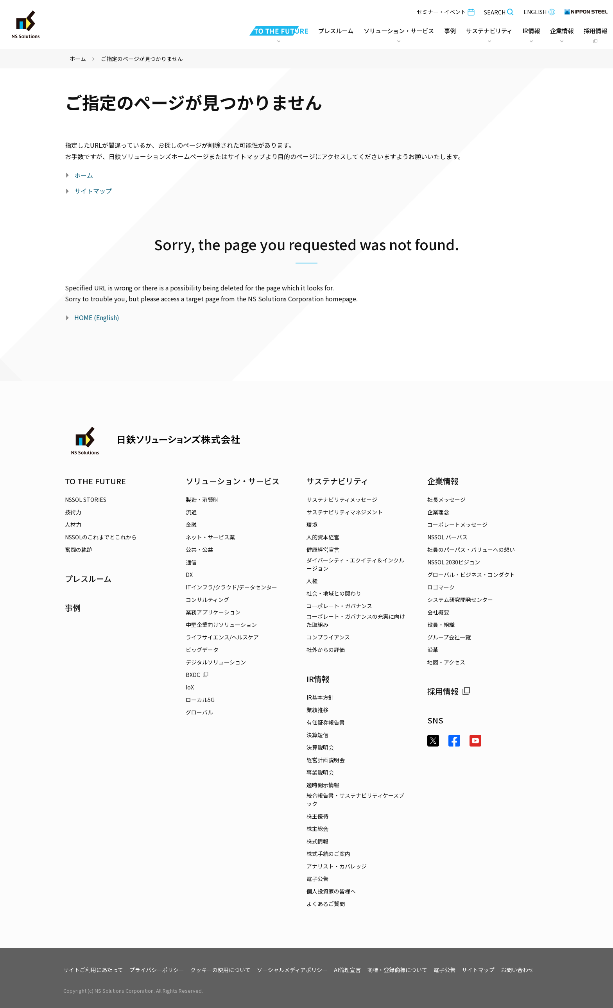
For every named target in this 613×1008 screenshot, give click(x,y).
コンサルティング (207, 599)
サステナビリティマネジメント (344, 512)
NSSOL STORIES (85, 499)
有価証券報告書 (325, 722)
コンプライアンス (328, 637)
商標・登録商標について (397, 970)
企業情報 (443, 481)
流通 (191, 512)
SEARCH (499, 12)
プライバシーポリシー (156, 970)
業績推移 (317, 710)
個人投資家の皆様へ (331, 891)
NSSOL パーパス (447, 537)
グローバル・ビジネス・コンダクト (471, 574)
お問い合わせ (517, 970)
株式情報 (317, 841)
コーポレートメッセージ (457, 524)
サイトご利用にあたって (93, 970)
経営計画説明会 (325, 760)
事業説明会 (320, 772)
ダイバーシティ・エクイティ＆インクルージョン (355, 564)
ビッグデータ (202, 649)
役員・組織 (441, 624)
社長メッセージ (446, 499)
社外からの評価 (325, 649)
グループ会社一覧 (449, 637)
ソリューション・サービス (233, 481)
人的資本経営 (322, 537)
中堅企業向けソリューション (221, 624)
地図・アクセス (446, 662)
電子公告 (317, 879)
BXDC (197, 675)
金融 (191, 524)
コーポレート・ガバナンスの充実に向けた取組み (355, 620)
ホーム (78, 59)
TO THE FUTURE (95, 481)
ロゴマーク (441, 587)
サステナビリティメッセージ (341, 499)
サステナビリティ (337, 481)
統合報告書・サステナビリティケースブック (355, 799)
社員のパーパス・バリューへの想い (471, 549)
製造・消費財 (202, 499)
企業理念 (438, 512)
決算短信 (317, 735)
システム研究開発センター (460, 599)
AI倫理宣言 (347, 970)
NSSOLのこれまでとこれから (101, 537)
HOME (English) (96, 317)
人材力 (73, 524)
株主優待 (317, 816)
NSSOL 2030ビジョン (453, 562)
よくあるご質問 (325, 904)
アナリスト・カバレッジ (336, 866)
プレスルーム (321, 31)
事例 (73, 607)
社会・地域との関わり (333, 593)
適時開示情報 (322, 785)
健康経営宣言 (322, 549)
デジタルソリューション (216, 662)
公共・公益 (199, 549)
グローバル (199, 712)
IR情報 (318, 678)
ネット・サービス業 (210, 537)
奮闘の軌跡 (78, 549)
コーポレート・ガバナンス (339, 606)
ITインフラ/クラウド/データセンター (231, 587)
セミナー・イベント (446, 12)
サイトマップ (93, 190)
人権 (311, 581)
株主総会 (317, 829)
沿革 (432, 649)
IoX (190, 687)
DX (189, 574)
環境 (311, 524)
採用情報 (448, 691)
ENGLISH (539, 12)
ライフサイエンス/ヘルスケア (222, 637)
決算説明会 (320, 747)
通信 (191, 562)
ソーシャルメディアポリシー (292, 970)
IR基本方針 (320, 697)
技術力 (73, 512)
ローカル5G (200, 700)
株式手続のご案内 (328, 854)
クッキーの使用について (220, 970)
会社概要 (438, 612)
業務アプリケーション (213, 612)
